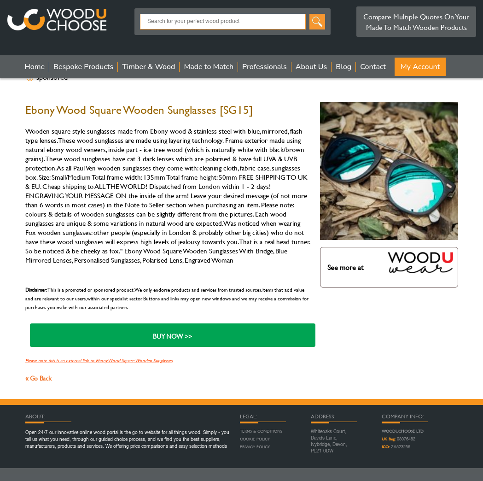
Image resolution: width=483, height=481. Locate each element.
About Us (311, 67)
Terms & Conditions (261, 431)
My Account (420, 67)
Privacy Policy (255, 447)
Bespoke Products (83, 67)
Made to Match (208, 67)
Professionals (264, 67)
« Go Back (38, 378)
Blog (343, 67)
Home (35, 67)
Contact (373, 67)
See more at (390, 262)
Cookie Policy (255, 439)
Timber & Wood (148, 67)
